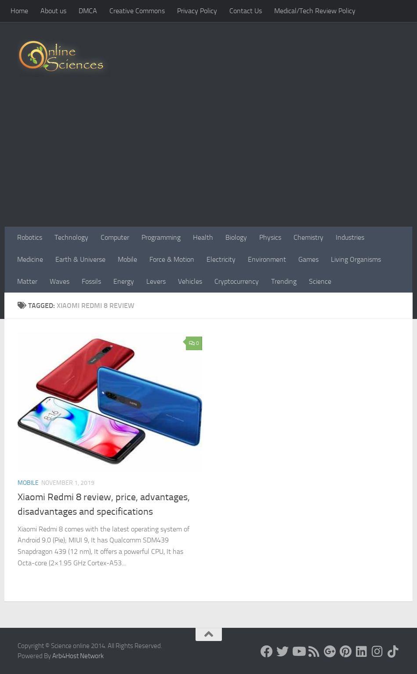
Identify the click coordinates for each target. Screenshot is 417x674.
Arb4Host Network (78, 656)
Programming (161, 237)
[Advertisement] (208, 160)
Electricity (221, 259)
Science (320, 281)
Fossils (91, 281)
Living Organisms (356, 259)
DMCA (88, 11)
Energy (123, 281)
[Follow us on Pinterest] (346, 651)
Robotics (29, 237)
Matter (27, 281)
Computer (115, 237)
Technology (71, 237)
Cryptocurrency (236, 281)
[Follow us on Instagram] (377, 651)
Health (203, 237)
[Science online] (267, 651)
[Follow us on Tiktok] (393, 651)
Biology (236, 237)
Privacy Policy (197, 11)
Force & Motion (171, 259)
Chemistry (308, 237)
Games (308, 259)
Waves (59, 281)
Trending (284, 281)
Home (19, 11)
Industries (350, 237)
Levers (156, 281)
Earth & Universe (80, 259)
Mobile (127, 259)
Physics (270, 237)
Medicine (30, 259)
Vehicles (190, 281)
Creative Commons (137, 11)
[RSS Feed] (314, 651)
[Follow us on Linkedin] (361, 651)
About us (53, 11)
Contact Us (245, 11)
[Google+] (330, 651)
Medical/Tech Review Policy (314, 11)
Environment (267, 259)
